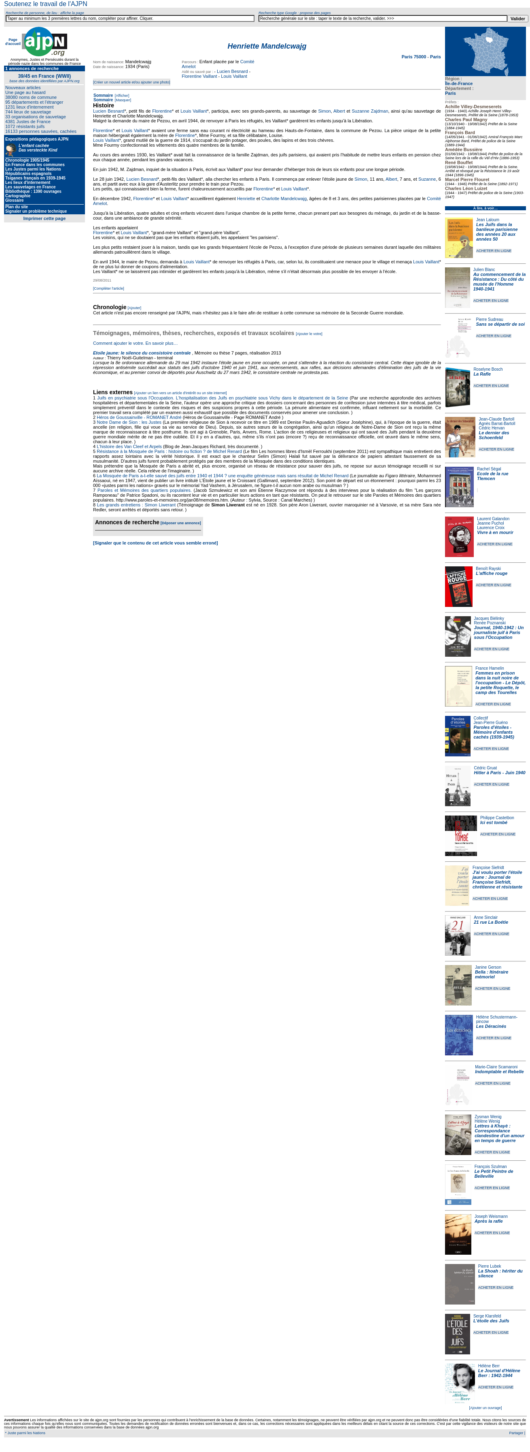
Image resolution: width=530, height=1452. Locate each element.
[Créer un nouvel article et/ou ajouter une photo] (131, 82)
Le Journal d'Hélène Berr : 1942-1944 (499, 1373)
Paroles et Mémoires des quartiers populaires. (145, 490)
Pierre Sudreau (489, 319)
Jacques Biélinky (489, 618)
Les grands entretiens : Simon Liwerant (136, 504)
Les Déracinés (491, 1026)
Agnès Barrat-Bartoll (497, 423)
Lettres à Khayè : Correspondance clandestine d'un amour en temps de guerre (499, 1133)
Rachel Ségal (489, 469)
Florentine (162, 111)
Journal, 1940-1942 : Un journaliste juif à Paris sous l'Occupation (499, 632)
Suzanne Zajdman (370, 111)
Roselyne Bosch (487, 369)
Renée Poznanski (490, 623)
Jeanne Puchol (490, 523)
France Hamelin (489, 668)
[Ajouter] (135, 308)
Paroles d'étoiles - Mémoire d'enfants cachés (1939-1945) (494, 732)
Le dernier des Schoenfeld (494, 435)
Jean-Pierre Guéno (491, 722)
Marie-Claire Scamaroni (496, 1067)
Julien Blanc (484, 269)
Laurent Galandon (493, 519)
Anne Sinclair (486, 917)
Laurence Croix (491, 527)
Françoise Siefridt (488, 867)
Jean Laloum (487, 220)
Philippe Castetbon (497, 818)
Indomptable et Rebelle (499, 1071)
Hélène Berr (489, 1366)
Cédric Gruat (485, 768)
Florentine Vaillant (199, 76)
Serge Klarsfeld (487, 1316)
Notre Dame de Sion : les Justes (129, 422)
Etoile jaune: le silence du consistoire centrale (142, 352)
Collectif (481, 718)
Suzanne (427, 179)
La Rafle (482, 374)
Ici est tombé (493, 822)
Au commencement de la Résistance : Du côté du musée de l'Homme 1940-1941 (499, 281)
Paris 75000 (415, 56)
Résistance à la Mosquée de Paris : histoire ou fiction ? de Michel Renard (169, 451)
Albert (339, 111)
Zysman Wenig (488, 1117)
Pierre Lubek (489, 1266)
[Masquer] (122, 100)
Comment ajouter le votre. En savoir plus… (135, 343)
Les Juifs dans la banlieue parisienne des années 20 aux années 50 (497, 231)
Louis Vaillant (234, 76)
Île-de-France (459, 83)
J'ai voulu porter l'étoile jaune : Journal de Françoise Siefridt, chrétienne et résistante (498, 879)
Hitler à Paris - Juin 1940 (499, 772)
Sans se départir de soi (500, 324)
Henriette (246, 198)
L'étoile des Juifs (491, 1320)
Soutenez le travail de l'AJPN (45, 3)
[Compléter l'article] (108, 288)
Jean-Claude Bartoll (496, 419)
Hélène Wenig (487, 1121)
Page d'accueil (13, 42)
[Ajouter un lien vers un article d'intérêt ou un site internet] (180, 393)
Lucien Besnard (232, 71)
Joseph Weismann (491, 1216)
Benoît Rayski (488, 568)
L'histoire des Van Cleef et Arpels (129, 446)
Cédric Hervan (492, 428)
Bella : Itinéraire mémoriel (492, 974)
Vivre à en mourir (495, 532)
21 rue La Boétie (491, 922)
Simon (324, 111)
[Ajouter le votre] (309, 334)
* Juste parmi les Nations (24, 1433)
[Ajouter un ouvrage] (485, 1408)
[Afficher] (121, 96)
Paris (450, 93)
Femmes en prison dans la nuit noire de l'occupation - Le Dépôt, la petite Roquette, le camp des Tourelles (500, 682)
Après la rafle (489, 1221)
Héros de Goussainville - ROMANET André (139, 417)
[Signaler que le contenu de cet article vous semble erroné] (155, 542)
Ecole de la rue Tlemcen (493, 476)
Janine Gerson (488, 967)
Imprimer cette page (44, 218)
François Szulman (491, 1166)
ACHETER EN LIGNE (494, 251)
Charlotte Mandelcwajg (284, 198)
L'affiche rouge (491, 573)
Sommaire (103, 95)
